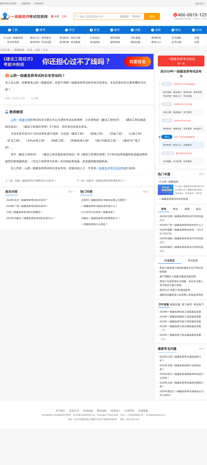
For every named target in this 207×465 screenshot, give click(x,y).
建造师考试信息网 (8, 3)
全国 (55, 16)
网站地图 (102, 410)
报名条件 (177, 92)
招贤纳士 (115, 410)
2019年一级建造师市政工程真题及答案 (180, 321)
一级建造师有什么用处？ (94, 224)
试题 (135, 29)
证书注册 (176, 42)
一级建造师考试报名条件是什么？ (99, 206)
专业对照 (167, 96)
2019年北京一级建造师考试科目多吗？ (27, 200)
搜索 (152, 16)
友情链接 (88, 410)
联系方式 (74, 410)
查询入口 (156, 42)
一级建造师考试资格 (181, 61)
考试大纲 (75, 37)
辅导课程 (115, 37)
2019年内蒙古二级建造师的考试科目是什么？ (30, 218)
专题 (196, 37)
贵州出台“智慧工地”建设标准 (175, 290)
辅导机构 (115, 42)
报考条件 (124, 16)
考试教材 (75, 42)
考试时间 (64, 42)
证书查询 (187, 161)
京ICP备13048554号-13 (84, 415)
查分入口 (177, 145)
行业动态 (95, 37)
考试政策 (95, 42)
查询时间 (156, 37)
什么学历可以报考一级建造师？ (98, 212)
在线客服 (143, 410)
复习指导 (187, 112)
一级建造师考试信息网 (110, 168)
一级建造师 (25, 3)
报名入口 (35, 37)
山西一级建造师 (20, 119)
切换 (64, 16)
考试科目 (136, 16)
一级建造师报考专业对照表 (173, 199)
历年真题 (135, 37)
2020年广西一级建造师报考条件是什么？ (182, 225)
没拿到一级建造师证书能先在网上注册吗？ (104, 200)
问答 (196, 42)
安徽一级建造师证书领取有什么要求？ (35, 180)
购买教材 (177, 112)
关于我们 (60, 410)
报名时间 (35, 42)
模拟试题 (135, 42)
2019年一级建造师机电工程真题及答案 (180, 311)
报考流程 (198, 92)
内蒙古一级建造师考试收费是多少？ (105, 180)
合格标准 (187, 145)
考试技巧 (198, 128)
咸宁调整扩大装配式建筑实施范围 (178, 276)
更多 (70, 191)
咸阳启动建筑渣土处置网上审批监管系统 (181, 294)
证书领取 (176, 37)
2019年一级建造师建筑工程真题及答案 (180, 316)
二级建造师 (38, 3)
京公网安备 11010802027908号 (56, 415)
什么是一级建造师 (13, 37)
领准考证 (177, 128)
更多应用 (199, 3)
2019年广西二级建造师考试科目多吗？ (27, 206)
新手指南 (167, 92)
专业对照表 (13, 42)
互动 (29, 49)
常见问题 (46, 42)
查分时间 (167, 145)
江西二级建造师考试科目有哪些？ (24, 212)
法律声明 (129, 410)
